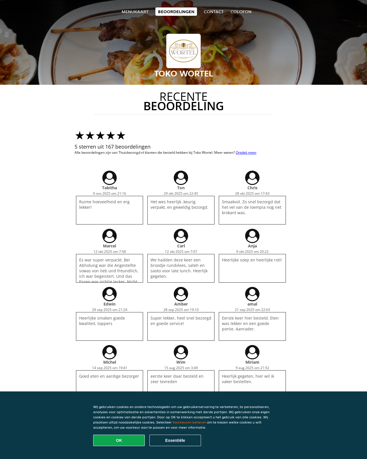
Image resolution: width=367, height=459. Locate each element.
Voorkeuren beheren (189, 422)
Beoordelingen (176, 12)
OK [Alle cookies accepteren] (119, 440)
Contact (214, 12)
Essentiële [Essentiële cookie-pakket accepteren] (175, 440)
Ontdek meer (246, 152)
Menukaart (135, 12)
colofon (241, 12)
